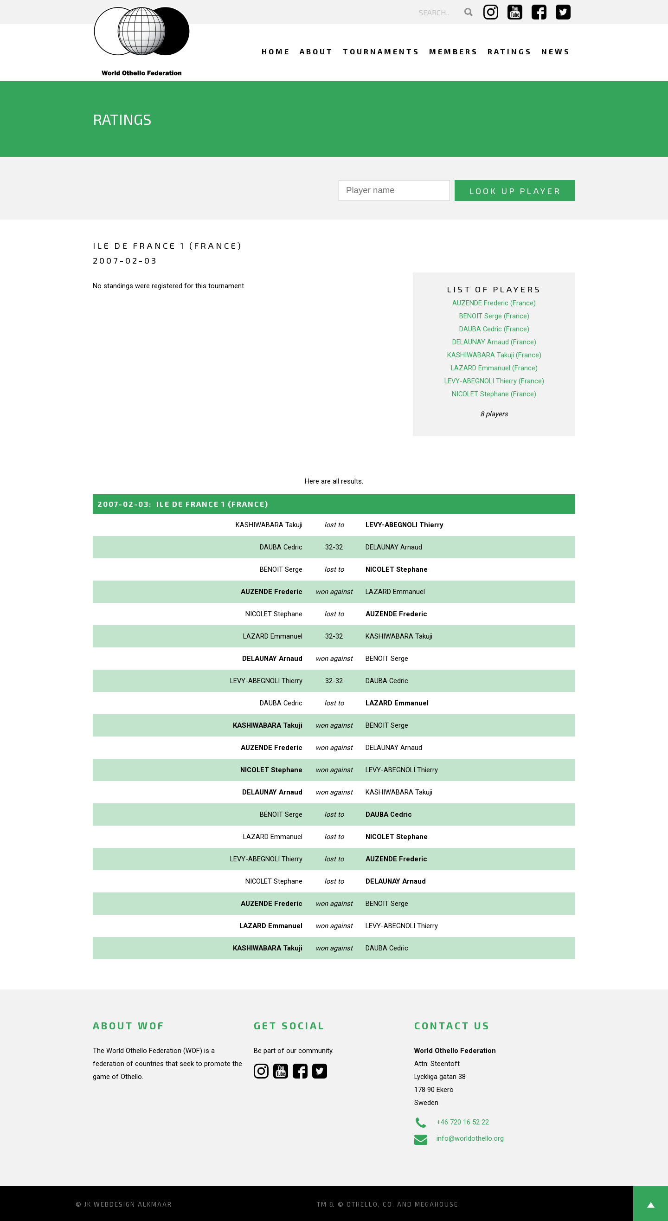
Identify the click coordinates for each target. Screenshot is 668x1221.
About (317, 51)
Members (453, 51)
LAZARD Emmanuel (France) (494, 368)
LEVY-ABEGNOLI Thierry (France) (494, 381)
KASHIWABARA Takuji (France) (494, 355)
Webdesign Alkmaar (133, 1204)
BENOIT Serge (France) (494, 316)
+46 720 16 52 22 (451, 1122)
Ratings (510, 51)
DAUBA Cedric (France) (494, 329)
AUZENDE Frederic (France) (494, 303)
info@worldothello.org (459, 1138)
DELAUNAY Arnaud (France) (494, 342)
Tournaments (381, 51)
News (556, 51)
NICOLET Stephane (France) (494, 394)
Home (276, 51)
